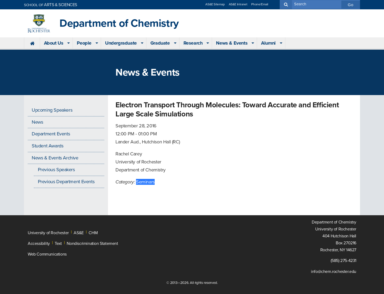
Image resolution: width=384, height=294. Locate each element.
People (84, 43)
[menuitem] (32, 43)
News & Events (231, 43)
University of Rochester (48, 233)
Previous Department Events (66, 182)
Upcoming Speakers (52, 110)
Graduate (160, 43)
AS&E (78, 233)
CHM (93, 233)
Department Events (51, 134)
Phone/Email (259, 4)
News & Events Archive (55, 158)
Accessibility (39, 243)
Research (193, 43)
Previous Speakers (56, 170)
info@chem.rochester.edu (333, 271)
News (37, 122)
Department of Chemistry (119, 23)
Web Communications (47, 254)
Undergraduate (121, 43)
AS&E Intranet (238, 4)
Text (58, 243)
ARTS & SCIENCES (50, 4)
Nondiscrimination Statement (92, 243)
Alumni (268, 43)
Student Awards (47, 146)
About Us (53, 43)
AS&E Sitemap (215, 4)
